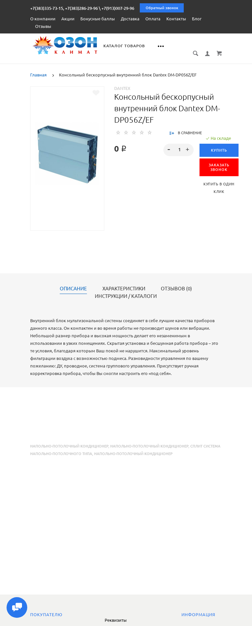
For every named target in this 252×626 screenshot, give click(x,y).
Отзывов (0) (176, 281)
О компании (42, 18)
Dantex (122, 81)
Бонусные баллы (97, 18)
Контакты (176, 18)
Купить (219, 143)
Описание (73, 281)
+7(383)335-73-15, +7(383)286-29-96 (64, 8)
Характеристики (123, 281)
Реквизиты (116, 620)
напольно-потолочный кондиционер (149, 439)
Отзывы (43, 26)
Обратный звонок (162, 8)
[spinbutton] (178, 142)
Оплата (152, 18)
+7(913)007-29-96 (117, 8)
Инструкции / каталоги (126, 289)
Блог (196, 18)
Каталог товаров (126, 46)
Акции (67, 18)
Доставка (130, 18)
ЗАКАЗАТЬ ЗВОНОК (219, 160)
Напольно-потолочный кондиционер (69, 439)
